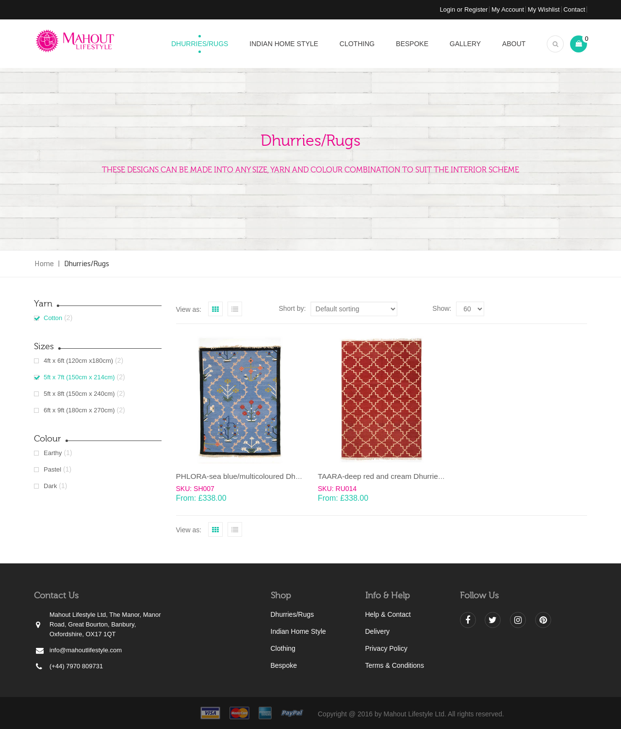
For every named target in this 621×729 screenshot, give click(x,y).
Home (44, 263)
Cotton (53, 318)
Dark (50, 486)
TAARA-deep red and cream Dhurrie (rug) (387, 476)
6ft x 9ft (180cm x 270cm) (79, 410)
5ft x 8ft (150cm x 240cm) (79, 393)
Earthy (53, 453)
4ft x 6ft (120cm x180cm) (78, 360)
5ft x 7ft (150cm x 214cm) (79, 377)
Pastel (52, 469)
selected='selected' (470, 309)
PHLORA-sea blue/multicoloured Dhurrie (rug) (252, 476)
